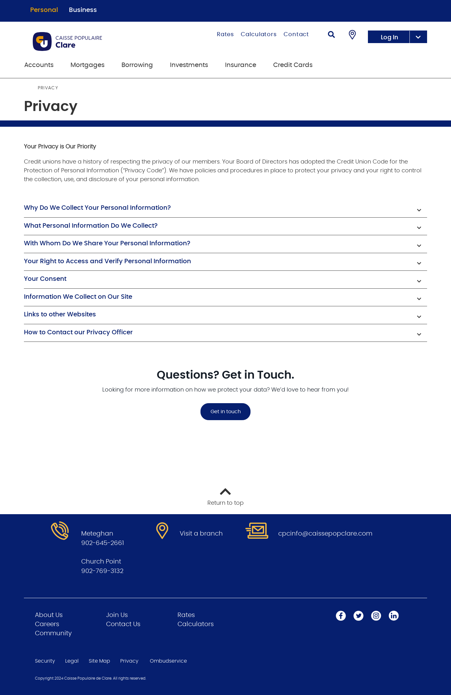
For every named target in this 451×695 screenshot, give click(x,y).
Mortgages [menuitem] (87, 65)
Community (53, 633)
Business (83, 10)
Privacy (129, 661)
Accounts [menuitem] (39, 65)
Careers (47, 624)
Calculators (259, 34)
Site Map (99, 661)
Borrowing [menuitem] (137, 65)
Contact (296, 34)
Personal (44, 10)
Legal (72, 661)
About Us (49, 615)
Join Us (117, 615)
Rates (225, 34)
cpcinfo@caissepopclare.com (325, 534)
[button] (225, 208)
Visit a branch (201, 534)
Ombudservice (168, 661)
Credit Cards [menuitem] (293, 65)
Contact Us (123, 624)
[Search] (331, 35)
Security (45, 661)
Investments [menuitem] (189, 65)
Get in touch (226, 411)
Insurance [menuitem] (240, 65)
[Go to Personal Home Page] (93, 42)
